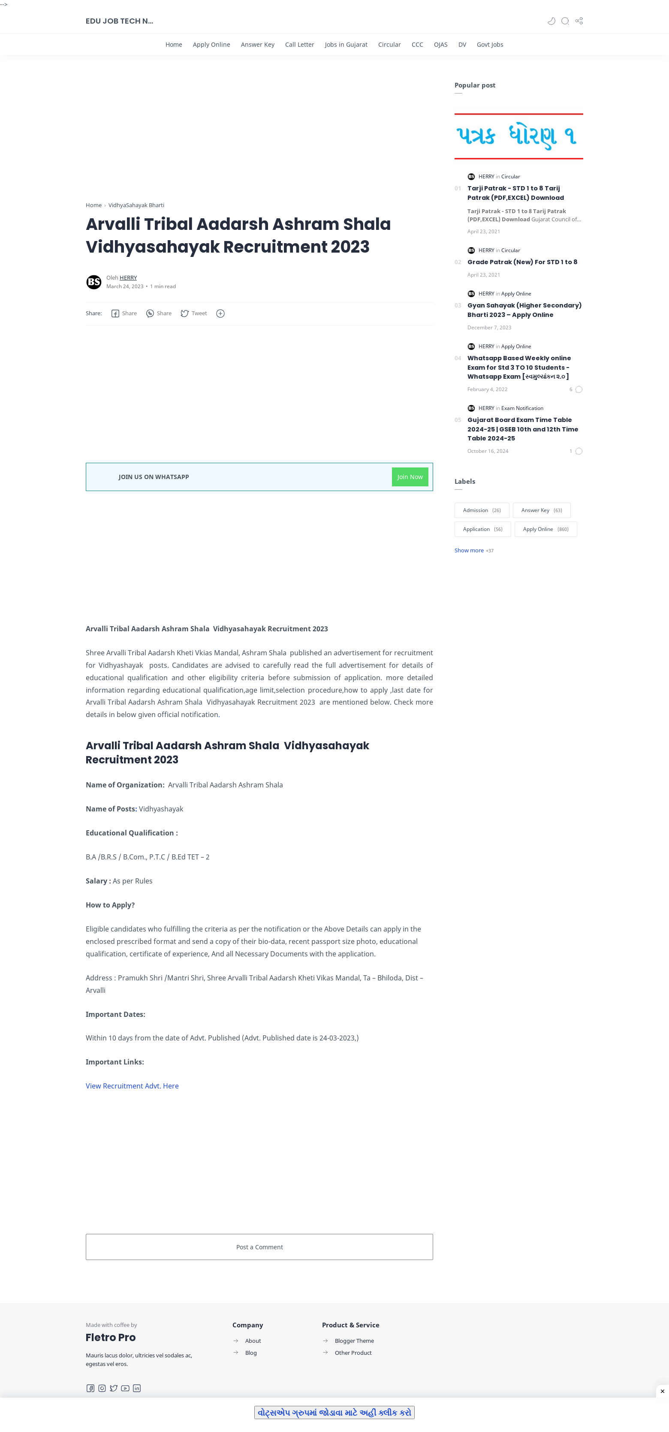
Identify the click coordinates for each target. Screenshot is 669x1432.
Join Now (410, 477)
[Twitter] (113, 1388)
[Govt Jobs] (490, 44)
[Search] (565, 21)
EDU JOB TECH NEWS (120, 20)
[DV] (462, 44)
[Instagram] (102, 1388)
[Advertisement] (259, 141)
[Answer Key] (257, 44)
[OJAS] (441, 44)
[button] (551, 21)
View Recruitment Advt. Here (132, 1086)
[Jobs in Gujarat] (346, 44)
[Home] (174, 44)
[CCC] (417, 44)
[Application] (483, 529)
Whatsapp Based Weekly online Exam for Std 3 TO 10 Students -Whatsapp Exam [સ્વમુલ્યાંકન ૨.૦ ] (519, 367)
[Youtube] (125, 1388)
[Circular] (389, 44)
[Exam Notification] (522, 408)
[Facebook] (90, 1388)
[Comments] (576, 389)
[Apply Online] (211, 44)
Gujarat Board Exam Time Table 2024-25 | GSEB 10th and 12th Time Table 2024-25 (523, 429)
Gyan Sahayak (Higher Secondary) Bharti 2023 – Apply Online (524, 310)
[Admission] (482, 510)
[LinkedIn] (137, 1388)
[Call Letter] (299, 44)
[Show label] (474, 550)
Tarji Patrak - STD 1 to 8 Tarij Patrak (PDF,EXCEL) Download (515, 193)
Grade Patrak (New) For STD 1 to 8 (522, 262)
